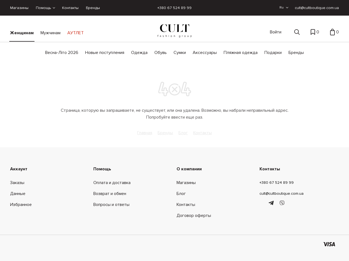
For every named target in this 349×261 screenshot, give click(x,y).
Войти (275, 32)
